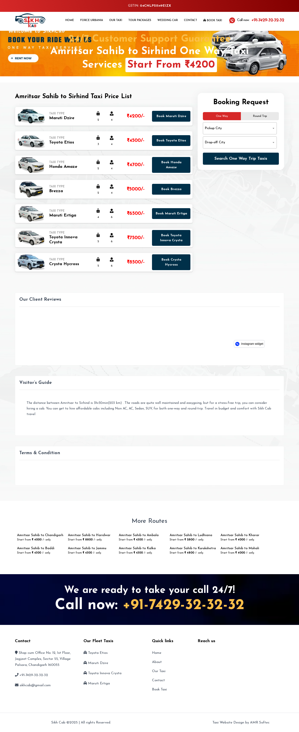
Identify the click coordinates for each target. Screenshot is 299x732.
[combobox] (240, 128)
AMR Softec (260, 722)
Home (69, 20)
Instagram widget (249, 344)
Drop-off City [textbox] (215, 142)
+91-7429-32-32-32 (183, 605)
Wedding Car (167, 20)
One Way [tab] (222, 116)
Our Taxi (115, 20)
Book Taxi (212, 20)
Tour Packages (139, 20)
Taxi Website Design (228, 722)
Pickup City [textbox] (213, 128)
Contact (190, 20)
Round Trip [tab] (260, 116)
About (157, 662)
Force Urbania (91, 20)
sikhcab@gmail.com (35, 685)
